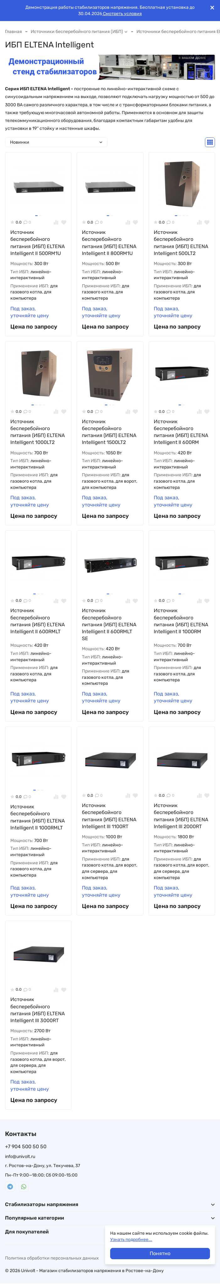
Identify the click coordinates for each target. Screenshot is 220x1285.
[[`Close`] (212, 8)
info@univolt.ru (20, 1157)
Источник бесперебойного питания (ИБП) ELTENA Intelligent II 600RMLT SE (109, 625)
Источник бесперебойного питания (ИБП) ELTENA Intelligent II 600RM (181, 432)
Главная (13, 31)
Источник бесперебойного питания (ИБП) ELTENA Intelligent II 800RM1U (109, 242)
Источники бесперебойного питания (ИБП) (79, 31)
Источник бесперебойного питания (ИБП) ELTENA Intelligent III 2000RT (181, 816)
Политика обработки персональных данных (52, 1259)
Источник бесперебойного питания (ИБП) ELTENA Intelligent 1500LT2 (109, 432)
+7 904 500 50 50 (25, 1148)
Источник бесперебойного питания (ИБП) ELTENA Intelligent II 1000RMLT (37, 817)
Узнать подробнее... (131, 1239)
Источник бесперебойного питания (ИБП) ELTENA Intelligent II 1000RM (181, 621)
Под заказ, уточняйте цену (29, 312)
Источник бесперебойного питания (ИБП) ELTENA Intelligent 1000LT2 (37, 432)
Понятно (160, 1253)
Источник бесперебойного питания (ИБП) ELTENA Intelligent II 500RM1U (37, 242)
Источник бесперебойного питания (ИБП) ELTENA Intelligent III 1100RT (109, 816)
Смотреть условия (122, 13)
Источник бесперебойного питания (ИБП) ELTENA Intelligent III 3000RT (37, 1010)
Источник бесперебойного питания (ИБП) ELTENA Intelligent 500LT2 (181, 242)
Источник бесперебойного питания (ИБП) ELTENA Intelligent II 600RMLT (37, 621)
